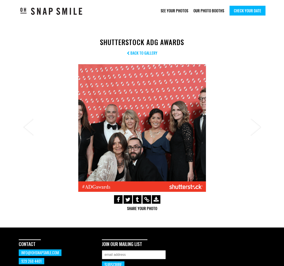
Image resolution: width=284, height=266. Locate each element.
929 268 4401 (31, 261)
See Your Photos (174, 10)
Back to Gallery (142, 53)
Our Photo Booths (208, 10)
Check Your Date (247, 10)
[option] (142, 128)
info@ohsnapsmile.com (40, 252)
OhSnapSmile (54, 11)
